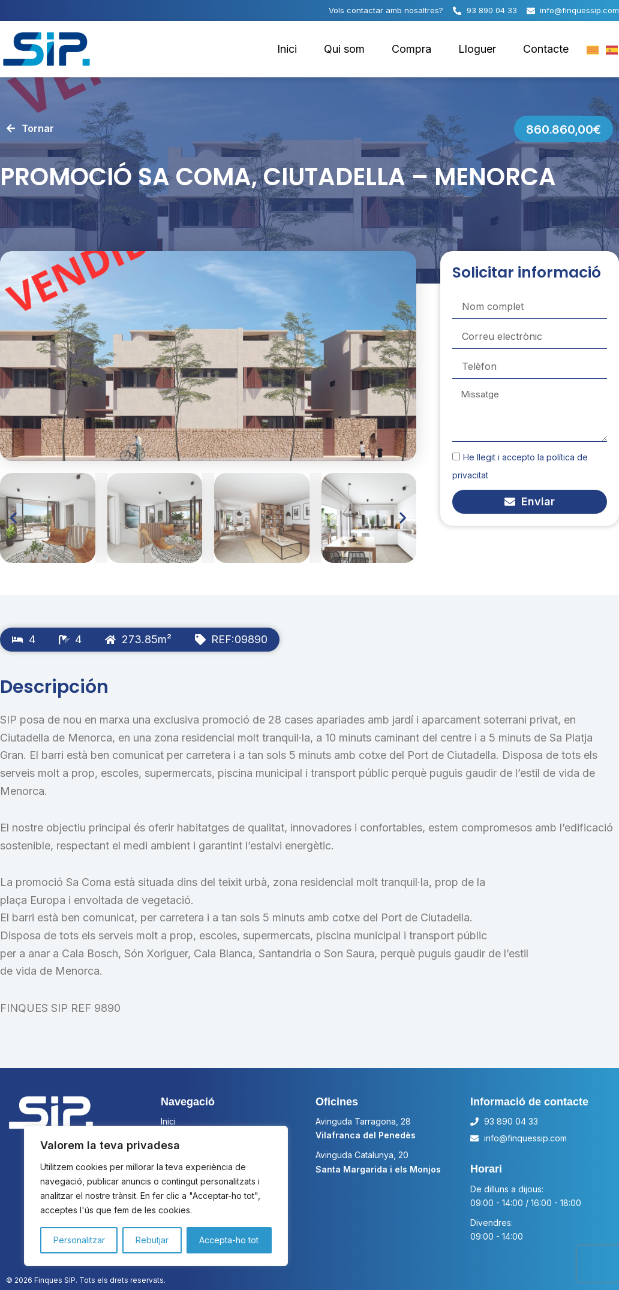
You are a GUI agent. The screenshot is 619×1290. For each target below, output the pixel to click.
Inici (287, 49)
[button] (13, 518)
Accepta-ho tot (229, 1240)
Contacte (546, 49)
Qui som (344, 49)
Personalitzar (79, 1240)
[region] (156, 1196)
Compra (411, 49)
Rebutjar (152, 1240)
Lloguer (477, 49)
